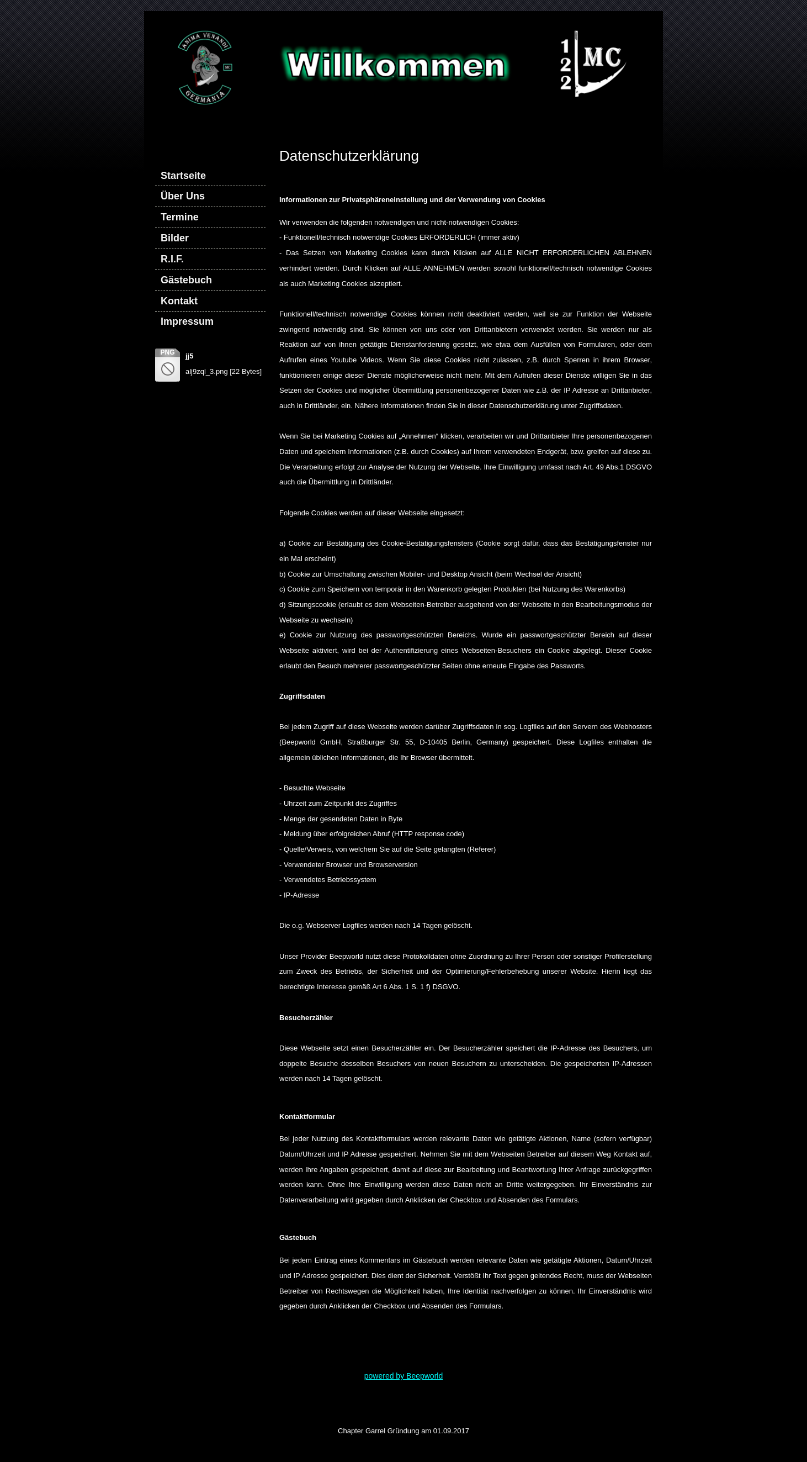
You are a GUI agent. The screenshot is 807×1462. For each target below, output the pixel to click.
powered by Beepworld (403, 1375)
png (167, 352)
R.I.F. (172, 259)
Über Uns (183, 196)
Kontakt (179, 301)
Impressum (187, 321)
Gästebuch (186, 280)
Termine (180, 217)
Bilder (175, 238)
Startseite (183, 175)
